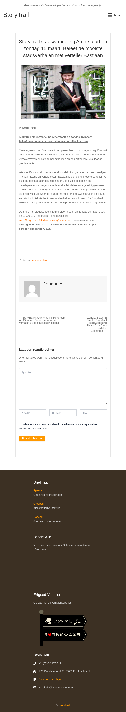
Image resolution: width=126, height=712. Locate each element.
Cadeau (38, 517)
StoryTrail (64, 705)
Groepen (38, 503)
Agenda (37, 490)
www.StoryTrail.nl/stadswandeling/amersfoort (45, 220)
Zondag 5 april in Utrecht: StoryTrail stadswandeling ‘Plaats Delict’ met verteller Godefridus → (97, 325)
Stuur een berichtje (50, 679)
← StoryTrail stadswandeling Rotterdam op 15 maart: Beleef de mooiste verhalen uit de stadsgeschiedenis (39, 321)
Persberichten (39, 260)
